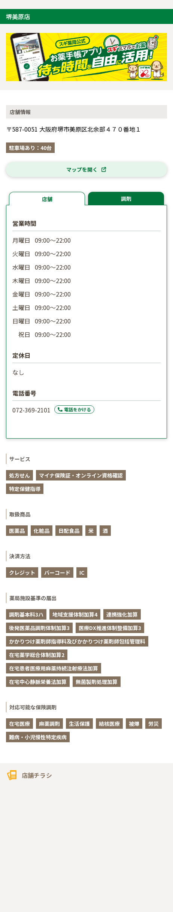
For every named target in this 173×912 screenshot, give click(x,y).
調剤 (126, 198)
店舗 (47, 199)
